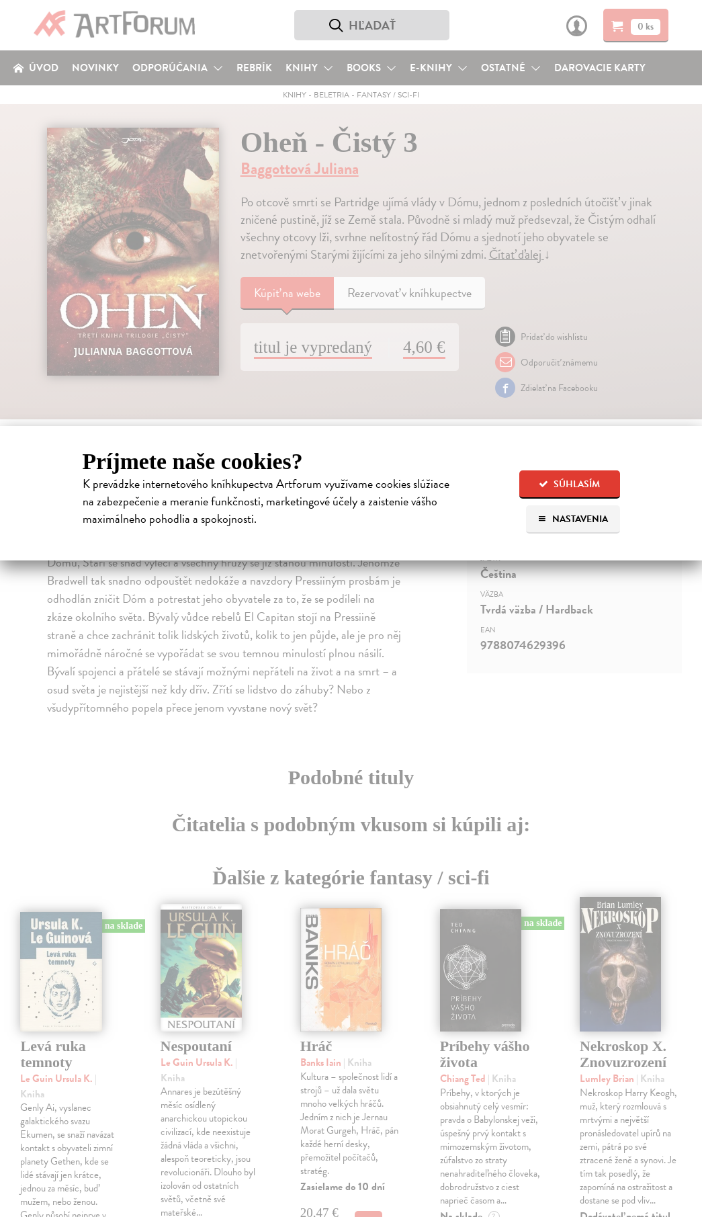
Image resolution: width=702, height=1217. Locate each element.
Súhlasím (569, 484)
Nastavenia (572, 519)
